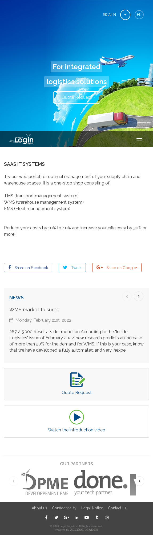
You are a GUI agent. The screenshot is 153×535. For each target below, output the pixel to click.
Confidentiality (64, 508)
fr (139, 15)
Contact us (117, 508)
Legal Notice (92, 508)
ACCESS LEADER (84, 530)
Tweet (76, 268)
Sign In (109, 15)
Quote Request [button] (77, 97)
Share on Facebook (31, 268)
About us (39, 508)
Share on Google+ (121, 268)
